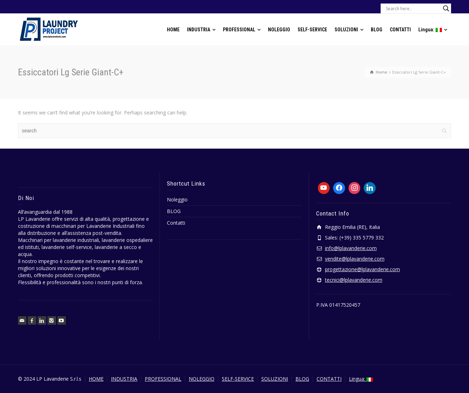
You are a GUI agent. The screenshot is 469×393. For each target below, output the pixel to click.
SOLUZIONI (274, 378)
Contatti (176, 222)
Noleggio (177, 199)
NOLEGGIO (201, 378)
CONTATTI (329, 378)
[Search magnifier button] (446, 8)
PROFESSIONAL (163, 378)
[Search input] (412, 8)
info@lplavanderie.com (351, 248)
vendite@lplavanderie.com (354, 258)
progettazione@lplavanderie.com (362, 269)
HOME (96, 378)
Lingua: (361, 378)
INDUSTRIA (124, 378)
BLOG (174, 211)
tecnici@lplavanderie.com (353, 279)
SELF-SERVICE (238, 378)
